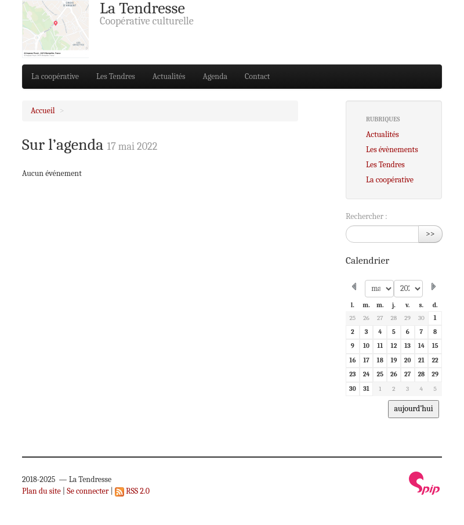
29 (407, 318)
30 (421, 318)
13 (407, 346)
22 (435, 360)
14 (421, 346)
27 (380, 318)
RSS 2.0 (132, 491)
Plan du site (41, 491)
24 (366, 374)
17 (366, 360)
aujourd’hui (413, 408)
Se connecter (87, 491)
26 (366, 318)
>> (430, 234)
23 (352, 374)
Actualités (169, 76)
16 (352, 360)
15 (435, 346)
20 (407, 360)
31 (366, 389)
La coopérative (55, 76)
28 (394, 318)
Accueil (43, 111)
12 (394, 346)
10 (366, 346)
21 (421, 360)
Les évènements (392, 149)
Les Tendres (115, 76)
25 (353, 318)
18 (380, 360)
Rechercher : (366, 216)
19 (393, 360)
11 (380, 346)
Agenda (215, 76)
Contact (257, 76)
